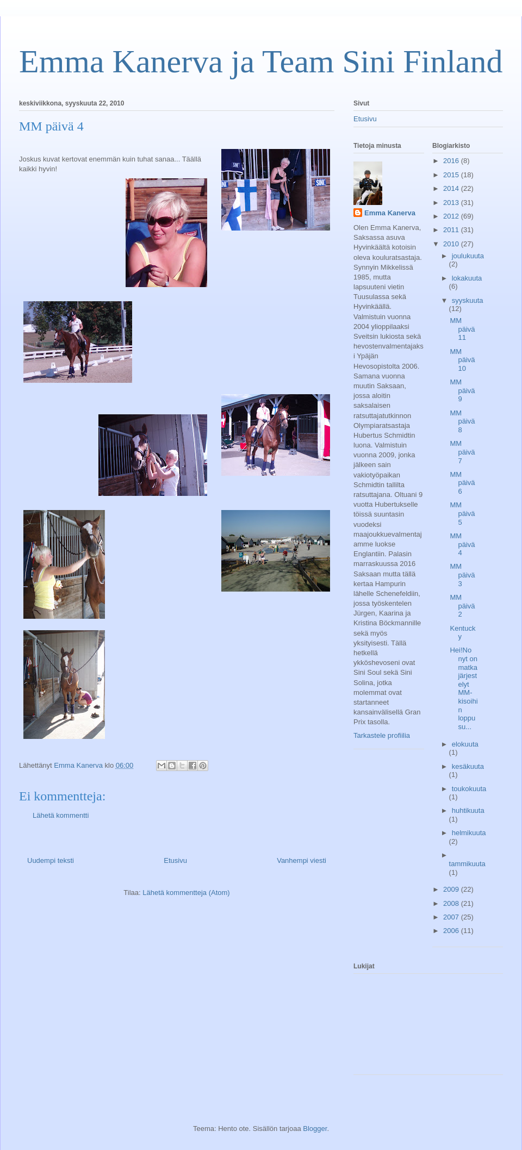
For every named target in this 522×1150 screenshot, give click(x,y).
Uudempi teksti (50, 860)
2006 (452, 931)
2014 (452, 188)
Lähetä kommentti (61, 815)
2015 (452, 175)
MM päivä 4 (462, 544)
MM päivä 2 (462, 605)
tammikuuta (467, 864)
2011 (452, 230)
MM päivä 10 (462, 359)
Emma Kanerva (389, 213)
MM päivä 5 (462, 513)
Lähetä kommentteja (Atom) (185, 892)
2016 (452, 161)
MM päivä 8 (462, 421)
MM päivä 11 (462, 328)
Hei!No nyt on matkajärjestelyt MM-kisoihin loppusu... (463, 688)
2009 (452, 889)
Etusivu (175, 860)
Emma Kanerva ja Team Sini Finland (260, 61)
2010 (452, 244)
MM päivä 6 (462, 482)
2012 (452, 216)
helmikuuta (469, 833)
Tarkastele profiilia (381, 735)
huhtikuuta (468, 810)
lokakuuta (467, 278)
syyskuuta (467, 300)
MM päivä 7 (462, 451)
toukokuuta (469, 789)
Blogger (315, 1128)
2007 (452, 917)
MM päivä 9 (462, 390)
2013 (452, 202)
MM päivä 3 (462, 574)
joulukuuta (468, 256)
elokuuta (465, 744)
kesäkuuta (468, 766)
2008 (452, 903)
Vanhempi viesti (301, 860)
